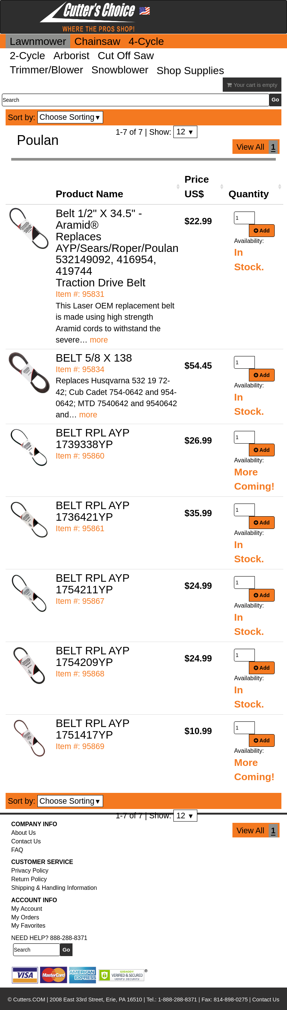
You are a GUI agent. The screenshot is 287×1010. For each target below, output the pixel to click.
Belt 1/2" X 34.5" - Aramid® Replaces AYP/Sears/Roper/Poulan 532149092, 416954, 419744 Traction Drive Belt (117, 248)
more (99, 339)
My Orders (25, 917)
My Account (26, 909)
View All (250, 147)
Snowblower (120, 70)
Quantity (248, 194)
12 (185, 131)
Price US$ (197, 186)
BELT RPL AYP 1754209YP (92, 656)
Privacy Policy (30, 870)
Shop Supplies (190, 70)
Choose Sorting (70, 117)
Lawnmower (38, 41)
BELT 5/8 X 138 (94, 358)
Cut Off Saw (126, 55)
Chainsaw (97, 41)
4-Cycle (146, 41)
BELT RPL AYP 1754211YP (92, 584)
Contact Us (26, 841)
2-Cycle (27, 55)
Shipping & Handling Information (54, 888)
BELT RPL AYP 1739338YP (92, 438)
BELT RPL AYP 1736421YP (92, 511)
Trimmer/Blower (46, 70)
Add (262, 231)
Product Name (89, 194)
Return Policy (29, 879)
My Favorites (28, 925)
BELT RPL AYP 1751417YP (92, 729)
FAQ (17, 850)
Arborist (71, 55)
